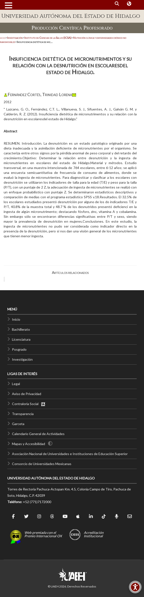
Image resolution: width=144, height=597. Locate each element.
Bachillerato (21, 329)
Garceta (18, 424)
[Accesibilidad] (135, 587)
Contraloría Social (29, 404)
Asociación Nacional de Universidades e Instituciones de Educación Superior (70, 454)
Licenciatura (21, 339)
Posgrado (19, 349)
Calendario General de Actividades (38, 434)
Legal (16, 384)
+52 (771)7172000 (37, 502)
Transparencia (23, 414)
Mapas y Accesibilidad (28, 444)
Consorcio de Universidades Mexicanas (41, 464)
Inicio (16, 319)
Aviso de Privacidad (26, 394)
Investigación (22, 359)
